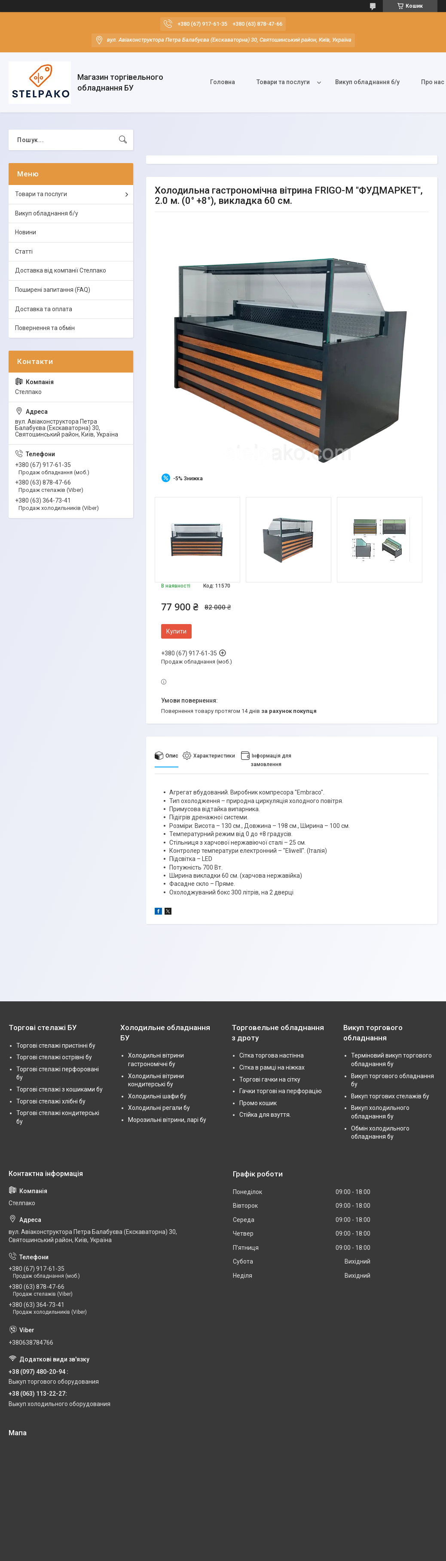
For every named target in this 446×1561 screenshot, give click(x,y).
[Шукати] (123, 140)
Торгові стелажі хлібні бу (51, 1101)
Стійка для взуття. (265, 1114)
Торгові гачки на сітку (269, 1079)
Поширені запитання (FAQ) (52, 289)
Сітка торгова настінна (271, 1055)
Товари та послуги (283, 82)
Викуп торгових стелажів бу (390, 1096)
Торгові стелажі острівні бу (54, 1057)
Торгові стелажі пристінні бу (55, 1045)
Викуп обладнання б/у (367, 82)
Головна (222, 82)
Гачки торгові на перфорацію (280, 1091)
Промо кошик (258, 1103)
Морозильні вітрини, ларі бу (167, 1119)
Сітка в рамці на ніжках (272, 1067)
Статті (24, 251)
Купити (176, 631)
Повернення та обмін (45, 327)
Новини (25, 232)
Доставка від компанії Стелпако (60, 270)
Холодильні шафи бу (157, 1096)
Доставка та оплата (43, 309)
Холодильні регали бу (159, 1107)
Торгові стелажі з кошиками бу (59, 1089)
